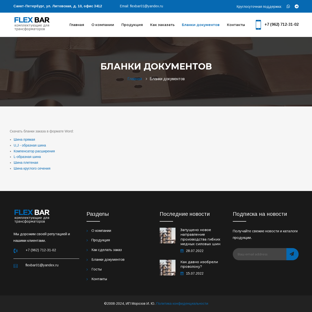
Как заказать (162, 25)
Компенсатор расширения (34, 151)
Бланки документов (201, 25)
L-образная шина (27, 157)
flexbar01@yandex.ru (146, 6)
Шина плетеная (26, 163)
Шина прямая (24, 139)
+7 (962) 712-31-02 (281, 24)
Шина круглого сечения (32, 168)
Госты (96, 269)
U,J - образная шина (30, 145)
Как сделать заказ (106, 250)
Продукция (132, 25)
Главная (76, 25)
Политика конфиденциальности (182, 303)
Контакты (236, 25)
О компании (102, 25)
